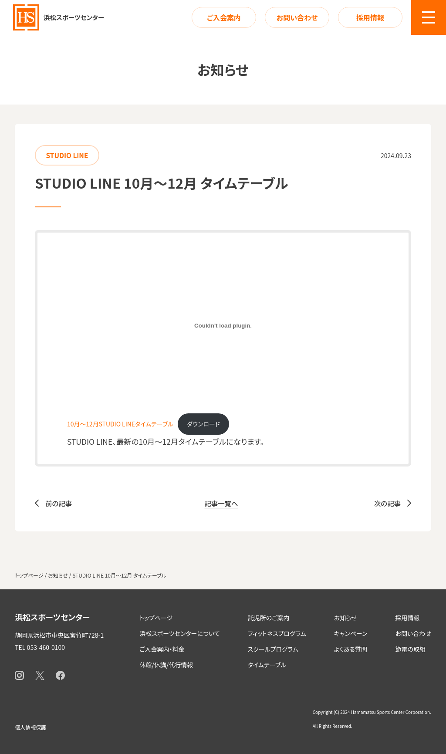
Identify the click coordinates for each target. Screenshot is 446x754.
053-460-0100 (46, 647)
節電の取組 (410, 649)
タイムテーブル (267, 664)
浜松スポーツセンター (52, 616)
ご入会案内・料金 (161, 649)
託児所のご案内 (269, 617)
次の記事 (387, 503)
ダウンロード (203, 423)
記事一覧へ (221, 503)
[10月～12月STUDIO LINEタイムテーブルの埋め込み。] (223, 325)
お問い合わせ (297, 17)
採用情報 (370, 17)
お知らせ (345, 617)
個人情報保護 (30, 727)
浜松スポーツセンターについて (179, 633)
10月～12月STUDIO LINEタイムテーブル (120, 423)
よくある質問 (350, 649)
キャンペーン (351, 633)
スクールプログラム (273, 649)
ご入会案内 (224, 17)
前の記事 (58, 503)
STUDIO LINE (67, 155)
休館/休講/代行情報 (166, 664)
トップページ (155, 617)
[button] (428, 17)
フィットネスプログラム (277, 633)
